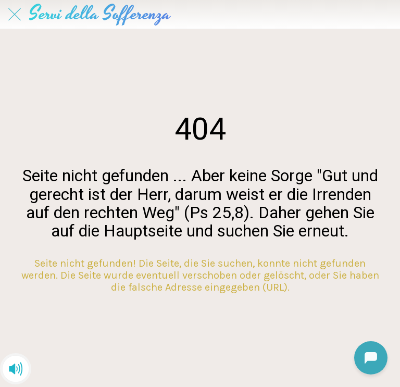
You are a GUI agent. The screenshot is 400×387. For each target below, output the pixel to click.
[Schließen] (14, 14)
